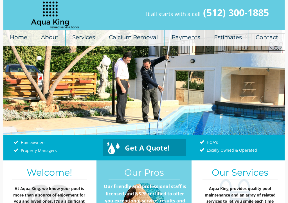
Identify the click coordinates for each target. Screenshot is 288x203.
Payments (186, 37)
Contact (267, 37)
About (49, 37)
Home (18, 37)
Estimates (228, 37)
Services (83, 37)
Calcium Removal (133, 37)
